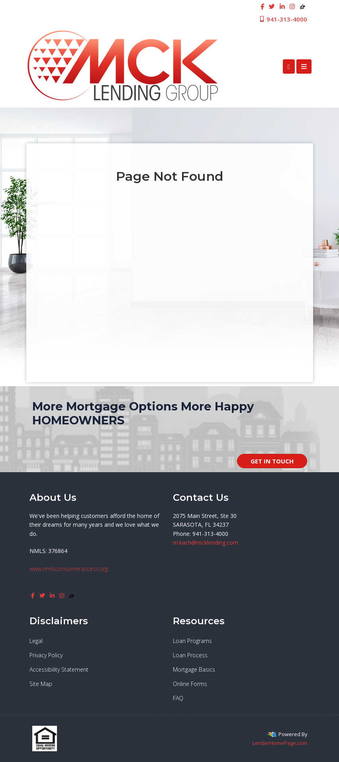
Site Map (40, 684)
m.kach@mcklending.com (205, 542)
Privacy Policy (46, 655)
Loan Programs (192, 641)
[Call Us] (289, 66)
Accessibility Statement (58, 669)
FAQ (178, 698)
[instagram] (292, 6)
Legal (36, 641)
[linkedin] (282, 6)
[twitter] (272, 6)
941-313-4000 (283, 19)
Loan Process (190, 655)
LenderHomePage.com (280, 742)
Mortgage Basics (194, 669)
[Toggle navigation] (304, 66)
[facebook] (262, 6)
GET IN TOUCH (272, 461)
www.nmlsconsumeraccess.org (68, 568)
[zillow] (303, 6)
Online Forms (190, 684)
